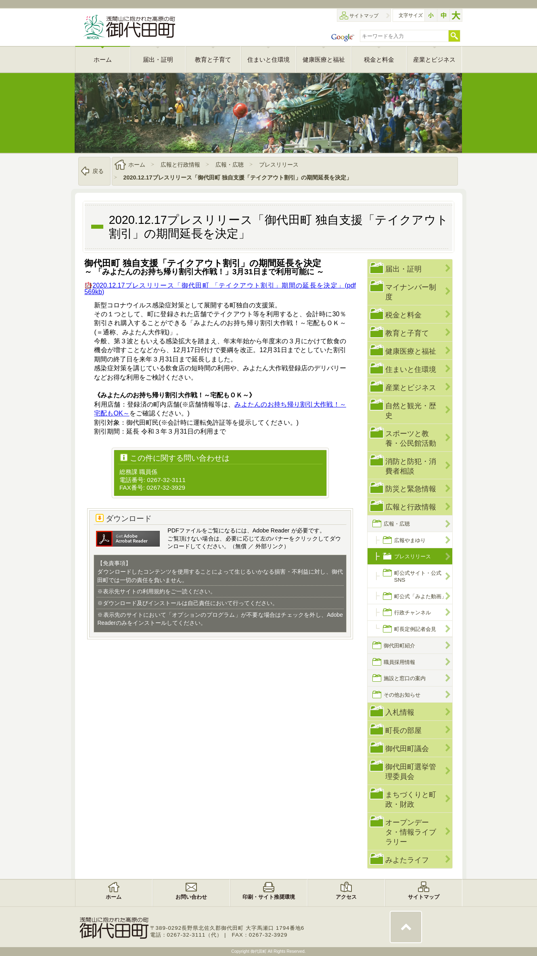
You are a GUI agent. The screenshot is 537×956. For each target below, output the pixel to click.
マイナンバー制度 (410, 292)
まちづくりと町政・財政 (410, 799)
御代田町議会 (407, 748)
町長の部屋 (403, 730)
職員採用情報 (399, 662)
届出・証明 (403, 269)
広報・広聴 (229, 164)
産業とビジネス (410, 387)
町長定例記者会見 (415, 629)
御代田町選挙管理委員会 (410, 771)
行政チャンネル (412, 613)
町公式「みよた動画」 (420, 596)
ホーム (136, 164)
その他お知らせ (402, 695)
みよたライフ (407, 860)
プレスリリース (279, 164)
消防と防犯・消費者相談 (410, 466)
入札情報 (399, 712)
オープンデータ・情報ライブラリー (410, 832)
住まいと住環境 (410, 369)
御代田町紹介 (399, 646)
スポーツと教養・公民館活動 (410, 438)
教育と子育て (407, 333)
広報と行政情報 (180, 164)
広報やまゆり (410, 540)
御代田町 (259, 951)
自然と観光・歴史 (410, 410)
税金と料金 (403, 315)
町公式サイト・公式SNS (417, 576)
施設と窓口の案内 (405, 678)
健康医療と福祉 (410, 351)
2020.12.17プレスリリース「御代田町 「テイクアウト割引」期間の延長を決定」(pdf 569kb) (220, 288)
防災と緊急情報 (410, 488)
